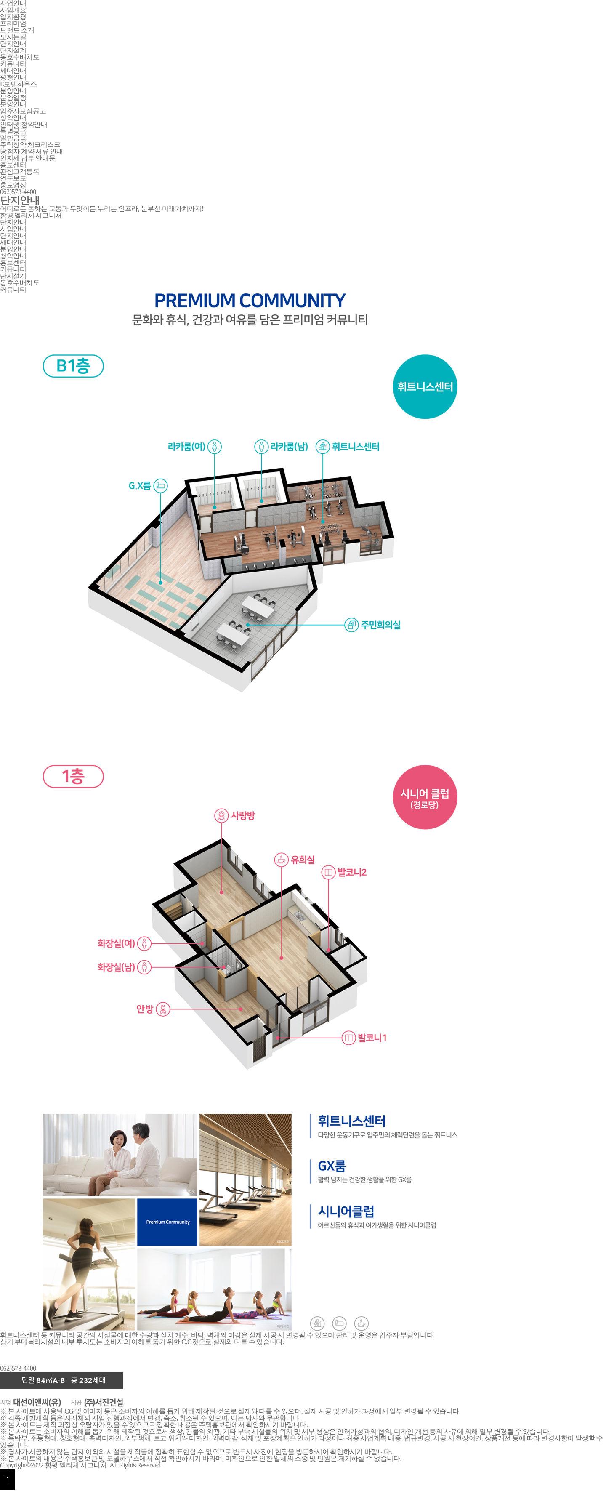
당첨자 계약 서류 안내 (31, 151)
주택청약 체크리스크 (30, 144)
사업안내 (13, 228)
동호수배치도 (20, 57)
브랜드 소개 (17, 30)
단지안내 (13, 222)
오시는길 (13, 36)
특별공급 (13, 131)
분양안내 (13, 104)
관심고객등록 (20, 171)
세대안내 (13, 242)
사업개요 (13, 9)
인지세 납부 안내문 (27, 158)
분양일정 (13, 97)
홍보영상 (13, 185)
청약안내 (13, 255)
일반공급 (13, 137)
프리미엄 (13, 23)
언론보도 (13, 178)
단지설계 (13, 50)
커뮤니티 (13, 63)
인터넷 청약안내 (23, 124)
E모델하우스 (18, 84)
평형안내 (13, 77)
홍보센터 (13, 262)
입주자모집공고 (23, 110)
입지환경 (13, 16)
